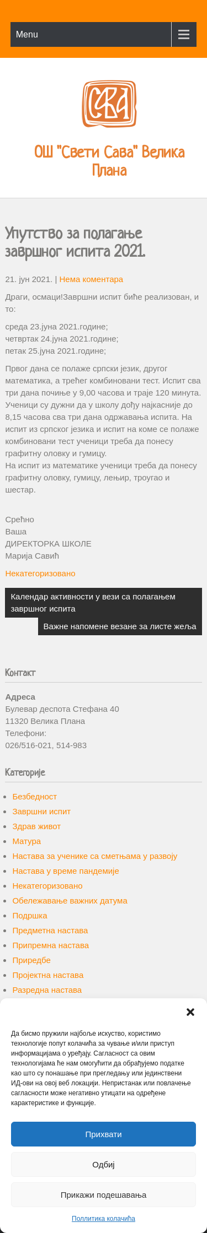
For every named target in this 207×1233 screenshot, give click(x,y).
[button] (190, 1012)
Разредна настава (47, 989)
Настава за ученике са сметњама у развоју (94, 856)
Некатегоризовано (40, 573)
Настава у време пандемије (65, 870)
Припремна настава (50, 945)
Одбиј (103, 1164)
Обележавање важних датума (69, 900)
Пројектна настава (47, 975)
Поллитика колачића (103, 1219)
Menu (27, 34)
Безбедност (34, 796)
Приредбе (31, 960)
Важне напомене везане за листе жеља (120, 626)
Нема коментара (91, 279)
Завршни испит (41, 811)
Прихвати (103, 1134)
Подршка (29, 915)
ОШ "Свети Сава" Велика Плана (109, 163)
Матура (26, 841)
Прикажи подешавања (104, 1194)
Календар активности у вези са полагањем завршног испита (92, 602)
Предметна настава (50, 930)
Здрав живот (36, 826)
